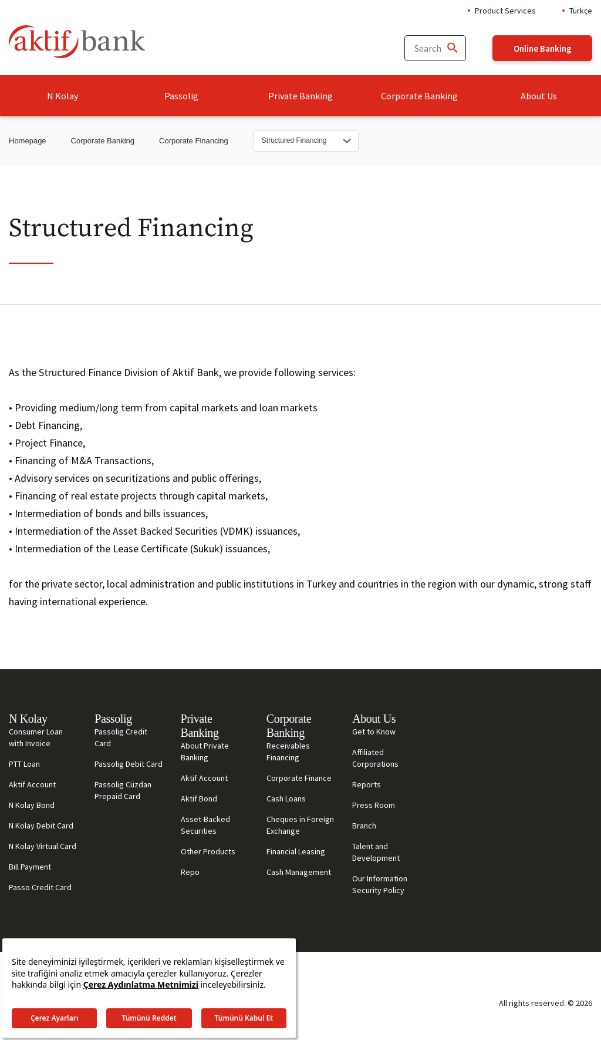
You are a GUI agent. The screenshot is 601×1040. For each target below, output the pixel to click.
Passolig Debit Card (128, 764)
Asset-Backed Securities (205, 825)
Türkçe (580, 10)
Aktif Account (32, 784)
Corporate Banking (419, 96)
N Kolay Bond (32, 805)
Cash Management (298, 872)
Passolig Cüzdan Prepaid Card (122, 790)
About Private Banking (205, 751)
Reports (366, 784)
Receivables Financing (288, 751)
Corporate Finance (299, 778)
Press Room (373, 805)
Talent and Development (376, 852)
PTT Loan (24, 764)
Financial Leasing (295, 851)
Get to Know (374, 731)
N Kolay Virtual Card (42, 846)
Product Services (505, 10)
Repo (190, 872)
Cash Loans (286, 798)
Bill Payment (30, 866)
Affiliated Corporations (375, 758)
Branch (364, 825)
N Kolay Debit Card (41, 825)
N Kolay (62, 96)
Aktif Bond (199, 798)
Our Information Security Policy (379, 884)
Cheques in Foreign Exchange (300, 825)
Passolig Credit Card (120, 737)
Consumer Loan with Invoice (36, 737)
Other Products (208, 851)
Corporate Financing (193, 140)
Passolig (181, 96)
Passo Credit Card (40, 887)
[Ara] (452, 48)
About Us (539, 96)
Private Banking (300, 96)
